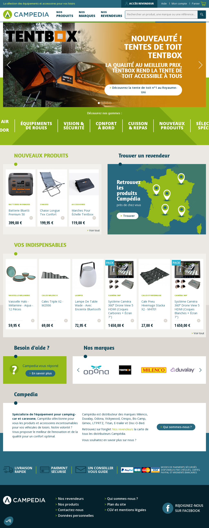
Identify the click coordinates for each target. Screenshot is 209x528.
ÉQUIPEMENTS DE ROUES (34, 126)
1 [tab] (99, 103)
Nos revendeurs (122, 428)
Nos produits (68, 503)
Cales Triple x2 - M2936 (53, 303)
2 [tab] (102, 103)
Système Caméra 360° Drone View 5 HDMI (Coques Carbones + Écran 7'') (120, 308)
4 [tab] (107, 103)
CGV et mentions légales (126, 509)
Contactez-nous (70, 509)
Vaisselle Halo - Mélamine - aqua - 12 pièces (21, 305)
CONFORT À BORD (106, 126)
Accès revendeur (139, 4)
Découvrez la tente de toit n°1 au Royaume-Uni (144, 90)
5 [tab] (110, 103)
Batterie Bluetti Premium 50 (19, 212)
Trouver (129, 216)
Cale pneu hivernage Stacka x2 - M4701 (153, 305)
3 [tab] (104, 103)
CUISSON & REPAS (138, 126)
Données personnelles (75, 515)
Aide (164, 3)
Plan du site (116, 503)
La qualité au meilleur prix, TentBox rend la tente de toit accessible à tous (143, 70)
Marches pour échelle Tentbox (82, 212)
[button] (8, 521)
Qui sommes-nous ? (177, 426)
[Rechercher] (166, 14)
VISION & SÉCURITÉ (72, 126)
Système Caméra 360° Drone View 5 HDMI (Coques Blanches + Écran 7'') (186, 308)
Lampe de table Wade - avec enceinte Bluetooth (86, 307)
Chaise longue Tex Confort (50, 212)
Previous (8, 65)
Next (200, 65)
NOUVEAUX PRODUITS (173, 126)
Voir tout (94, 230)
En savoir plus (42, 373)
